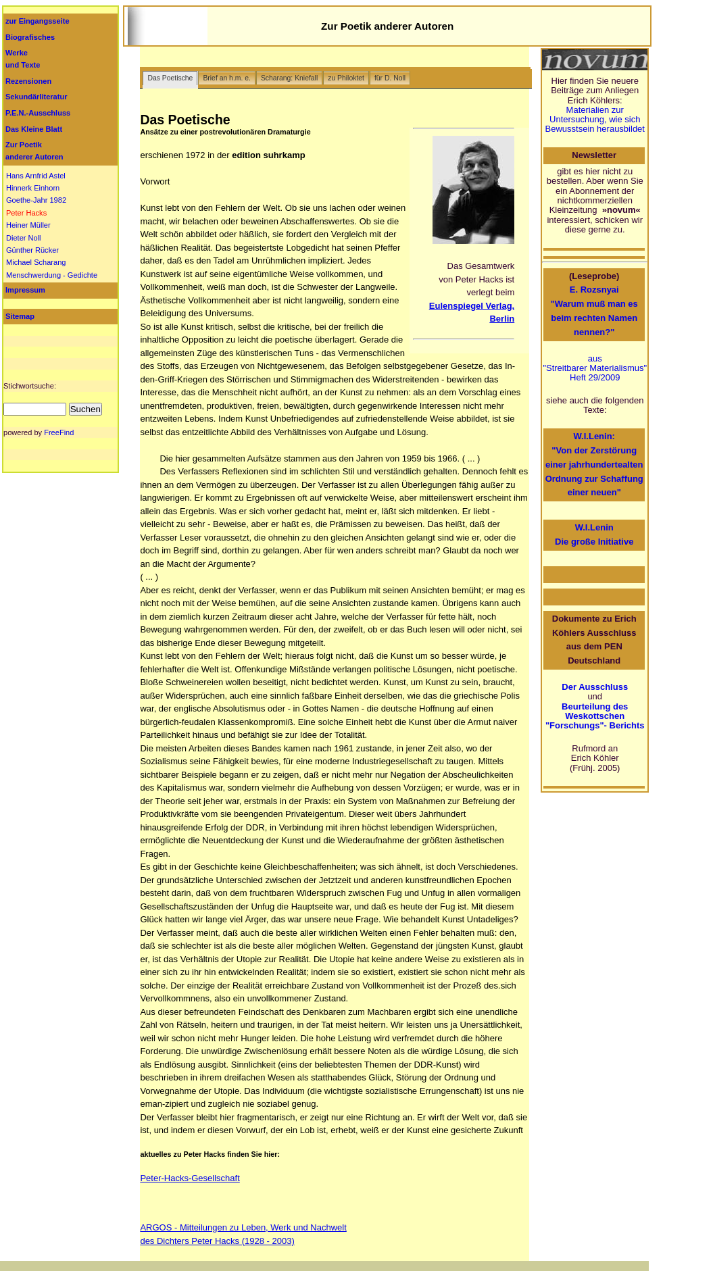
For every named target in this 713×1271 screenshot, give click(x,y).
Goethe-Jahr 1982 (36, 200)
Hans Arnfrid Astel (36, 176)
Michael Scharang (36, 262)
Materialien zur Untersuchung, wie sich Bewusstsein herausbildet (595, 119)
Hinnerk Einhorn (32, 188)
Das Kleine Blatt (33, 129)
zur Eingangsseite (37, 21)
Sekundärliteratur (36, 97)
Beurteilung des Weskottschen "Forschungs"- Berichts (595, 716)
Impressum (25, 290)
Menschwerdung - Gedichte (51, 275)
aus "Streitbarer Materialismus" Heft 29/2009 (595, 368)
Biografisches (30, 37)
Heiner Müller (28, 225)
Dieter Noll (23, 238)
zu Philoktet (346, 78)
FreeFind (59, 432)
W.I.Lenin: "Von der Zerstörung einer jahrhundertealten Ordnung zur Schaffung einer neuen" (594, 464)
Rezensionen (28, 81)
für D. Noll (389, 78)
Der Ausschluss (595, 687)
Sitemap (19, 316)
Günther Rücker (32, 250)
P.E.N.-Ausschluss (37, 113)
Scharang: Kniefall (289, 78)
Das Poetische (170, 78)
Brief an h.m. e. (226, 78)
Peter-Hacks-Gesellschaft (189, 1178)
